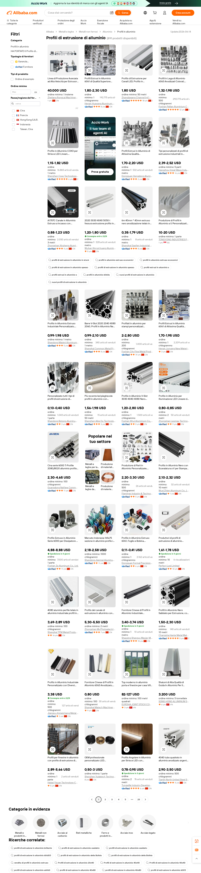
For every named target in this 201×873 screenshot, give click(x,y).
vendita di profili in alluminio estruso (29, 862)
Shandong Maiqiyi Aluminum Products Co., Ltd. (63, 342)
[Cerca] (123, 12)
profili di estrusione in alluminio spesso (68, 267)
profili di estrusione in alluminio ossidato (78, 848)
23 (139, 799)
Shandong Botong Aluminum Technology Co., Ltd (63, 421)
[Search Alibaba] (77, 13)
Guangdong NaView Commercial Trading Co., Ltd (63, 487)
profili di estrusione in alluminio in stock (68, 260)
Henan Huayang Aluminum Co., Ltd (100, 103)
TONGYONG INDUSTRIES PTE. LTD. (174, 239)
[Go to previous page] (92, 799)
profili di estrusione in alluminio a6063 (30, 870)
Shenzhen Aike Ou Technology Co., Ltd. (100, 421)
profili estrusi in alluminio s (155, 267)
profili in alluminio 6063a (96, 274)
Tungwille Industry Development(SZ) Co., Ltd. (137, 785)
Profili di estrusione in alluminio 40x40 (120, 862)
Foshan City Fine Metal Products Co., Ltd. (137, 351)
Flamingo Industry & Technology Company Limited (137, 493)
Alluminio (107, 31)
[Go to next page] (145, 799)
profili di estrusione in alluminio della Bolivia (79, 855)
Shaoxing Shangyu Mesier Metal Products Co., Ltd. (137, 638)
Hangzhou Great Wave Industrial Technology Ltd (174, 170)
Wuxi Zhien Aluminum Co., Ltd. (174, 490)
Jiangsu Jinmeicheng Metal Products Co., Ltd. (63, 713)
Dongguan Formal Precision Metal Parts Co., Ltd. (137, 563)
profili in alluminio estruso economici (114, 260)
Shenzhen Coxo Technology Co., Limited (63, 176)
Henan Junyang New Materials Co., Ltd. (174, 348)
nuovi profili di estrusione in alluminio (135, 274)
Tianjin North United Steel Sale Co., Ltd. (174, 779)
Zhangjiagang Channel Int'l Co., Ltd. (137, 97)
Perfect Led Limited (169, 565)
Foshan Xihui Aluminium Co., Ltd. (137, 421)
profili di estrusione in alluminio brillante (31, 848)
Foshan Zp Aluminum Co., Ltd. (63, 565)
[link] (196, 841)
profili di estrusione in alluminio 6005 (167, 870)
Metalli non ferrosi (88, 31)
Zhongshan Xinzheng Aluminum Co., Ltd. (63, 245)
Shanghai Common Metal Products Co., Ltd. (100, 348)
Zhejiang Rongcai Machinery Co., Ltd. (63, 97)
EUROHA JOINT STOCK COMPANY (137, 704)
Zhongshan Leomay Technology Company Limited (174, 421)
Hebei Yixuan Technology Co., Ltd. (63, 782)
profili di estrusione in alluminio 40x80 (76, 870)
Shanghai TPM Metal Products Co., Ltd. (63, 632)
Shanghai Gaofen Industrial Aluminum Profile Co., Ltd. (137, 245)
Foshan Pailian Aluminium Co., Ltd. (174, 106)
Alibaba (50, 31)
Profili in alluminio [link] (126, 31)
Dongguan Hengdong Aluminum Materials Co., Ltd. (137, 176)
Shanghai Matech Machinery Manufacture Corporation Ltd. (100, 707)
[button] (112, 13)
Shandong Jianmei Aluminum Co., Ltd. (100, 560)
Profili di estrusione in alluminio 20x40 (74, 862)
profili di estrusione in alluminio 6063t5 (31, 855)
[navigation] (25, 416)
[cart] (155, 13)
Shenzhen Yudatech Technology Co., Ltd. (100, 776)
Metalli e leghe (66, 31)
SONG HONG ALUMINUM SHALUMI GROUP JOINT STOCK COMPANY (174, 701)
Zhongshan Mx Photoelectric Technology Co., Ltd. (100, 629)
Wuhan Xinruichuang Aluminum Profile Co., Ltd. (100, 248)
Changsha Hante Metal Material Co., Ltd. (174, 635)
